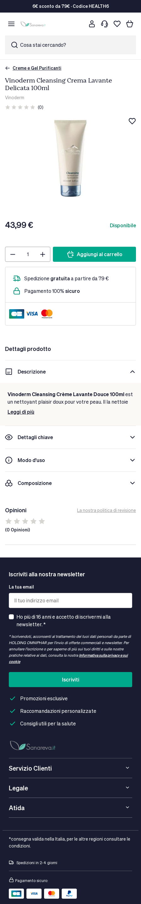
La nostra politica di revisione (106, 510)
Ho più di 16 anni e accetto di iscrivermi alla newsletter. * (63, 620)
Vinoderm (14, 97)
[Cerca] (79, 24)
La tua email (21, 586)
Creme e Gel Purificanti (33, 68)
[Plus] (42, 254)
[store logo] (34, 24)
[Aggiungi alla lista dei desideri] (132, 121)
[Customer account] (92, 24)
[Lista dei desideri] (117, 24)
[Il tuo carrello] (129, 24)
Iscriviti (70, 679)
